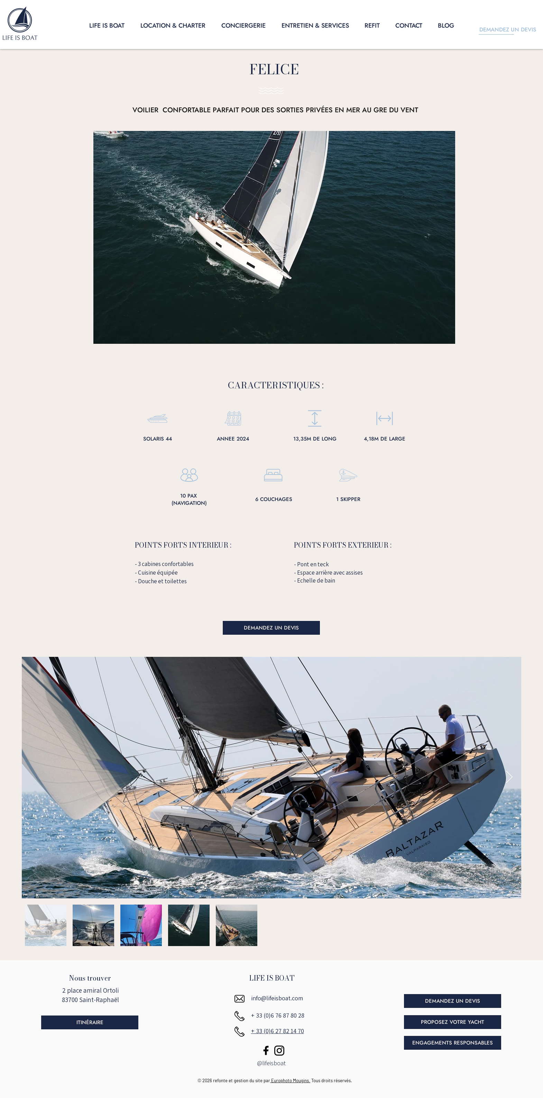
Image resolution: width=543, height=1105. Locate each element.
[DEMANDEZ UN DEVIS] (271, 628)
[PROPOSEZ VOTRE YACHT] (452, 1022)
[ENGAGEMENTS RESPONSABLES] (452, 1043)
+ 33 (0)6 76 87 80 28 (277, 1015)
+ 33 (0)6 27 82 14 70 (277, 1031)
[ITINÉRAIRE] (90, 1022)
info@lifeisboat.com (277, 998)
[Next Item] (509, 777)
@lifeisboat (271, 1063)
